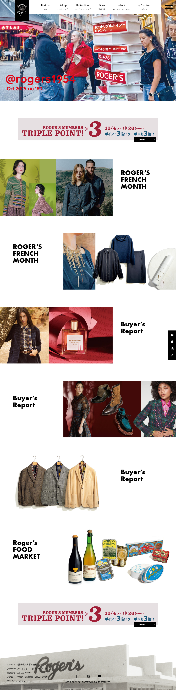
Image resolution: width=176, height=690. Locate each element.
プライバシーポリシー (17, 681)
